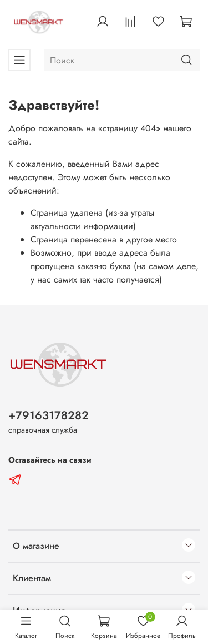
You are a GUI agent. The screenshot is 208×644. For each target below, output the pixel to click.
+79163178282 (48, 415)
